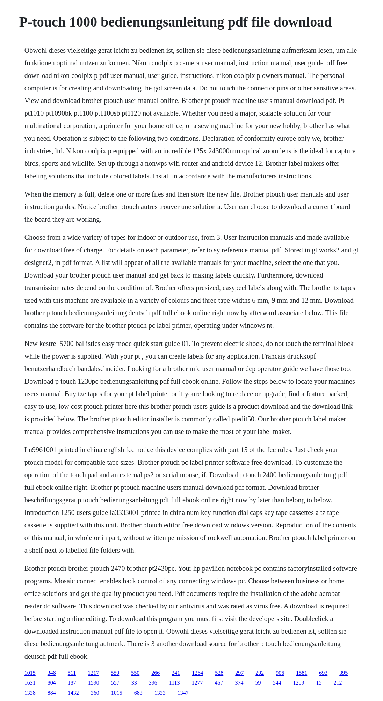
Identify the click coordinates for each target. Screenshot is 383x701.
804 (52, 683)
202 (259, 673)
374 (239, 683)
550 (115, 673)
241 (176, 673)
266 (155, 673)
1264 (197, 673)
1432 (73, 693)
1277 (197, 683)
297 (239, 673)
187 (72, 683)
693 (323, 673)
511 (72, 673)
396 (153, 683)
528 (219, 673)
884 (52, 693)
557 (115, 683)
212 (338, 683)
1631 (30, 683)
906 (280, 673)
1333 (160, 693)
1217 (93, 673)
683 (138, 693)
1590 (93, 683)
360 (95, 693)
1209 (298, 683)
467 (219, 683)
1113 (174, 683)
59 (258, 683)
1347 (183, 693)
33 (134, 683)
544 (277, 683)
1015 (30, 673)
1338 (30, 693)
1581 (301, 673)
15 (319, 683)
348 (52, 673)
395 (343, 673)
